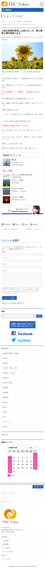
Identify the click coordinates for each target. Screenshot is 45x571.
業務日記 (5, 405)
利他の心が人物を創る (9, 229)
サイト (4, 264)
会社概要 (6, 540)
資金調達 (5, 390)
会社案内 (4, 537)
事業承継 (5, 400)
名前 (4, 252)
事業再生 (5, 365)
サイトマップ (5, 502)
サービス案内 (5, 548)
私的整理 (5, 380)
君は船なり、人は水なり (19, 191)
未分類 (5, 429)
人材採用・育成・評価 (26, 174)
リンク (3, 497)
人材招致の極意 (16, 177)
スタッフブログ (6, 559)
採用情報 (6, 544)
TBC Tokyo (19, 566)
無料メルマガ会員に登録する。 (22, 305)
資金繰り (5, 360)
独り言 (21, 180)
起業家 (5, 414)
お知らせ (4, 555)
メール (5, 258)
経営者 (21, 197)
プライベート (7, 424)
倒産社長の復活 (8, 385)
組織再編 (5, 395)
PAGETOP (38, 486)
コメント (5, 270)
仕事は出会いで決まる (18, 199)
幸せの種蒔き (15, 182)
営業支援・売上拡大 (9, 375)
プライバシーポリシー (8, 493)
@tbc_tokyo (20, 164)
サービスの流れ (8, 552)
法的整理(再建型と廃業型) (11, 356)
